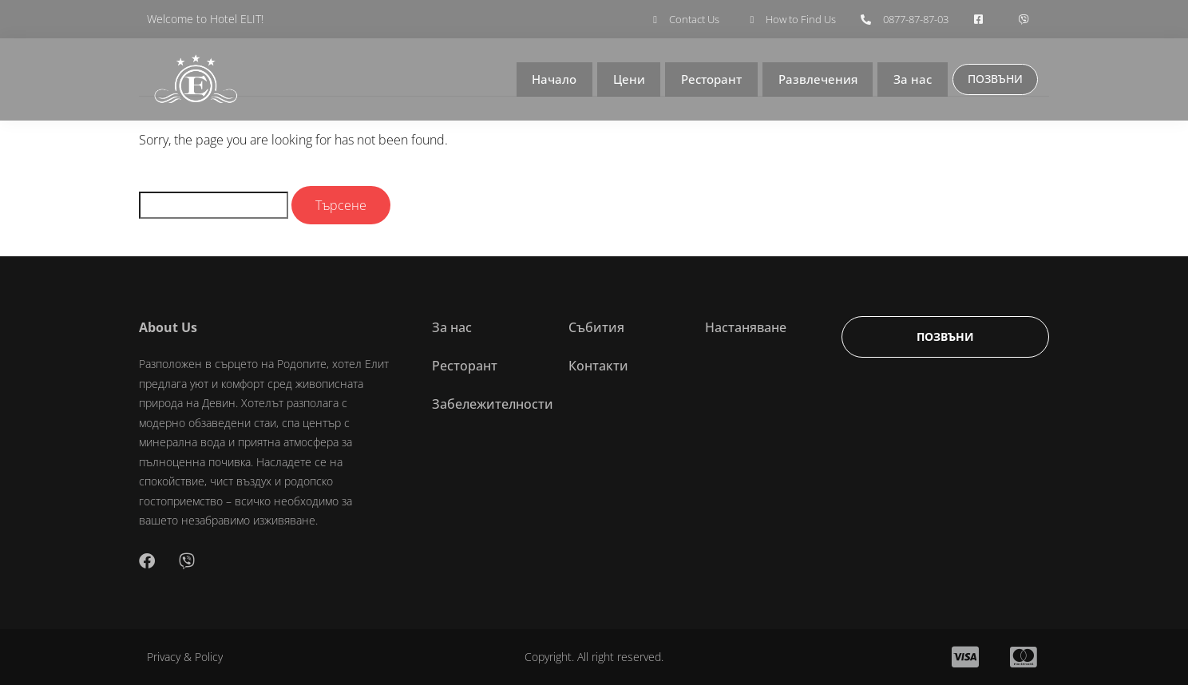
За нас (909, 80)
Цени (619, 80)
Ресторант (704, 80)
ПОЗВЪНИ (994, 79)
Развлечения (813, 80)
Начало (544, 80)
